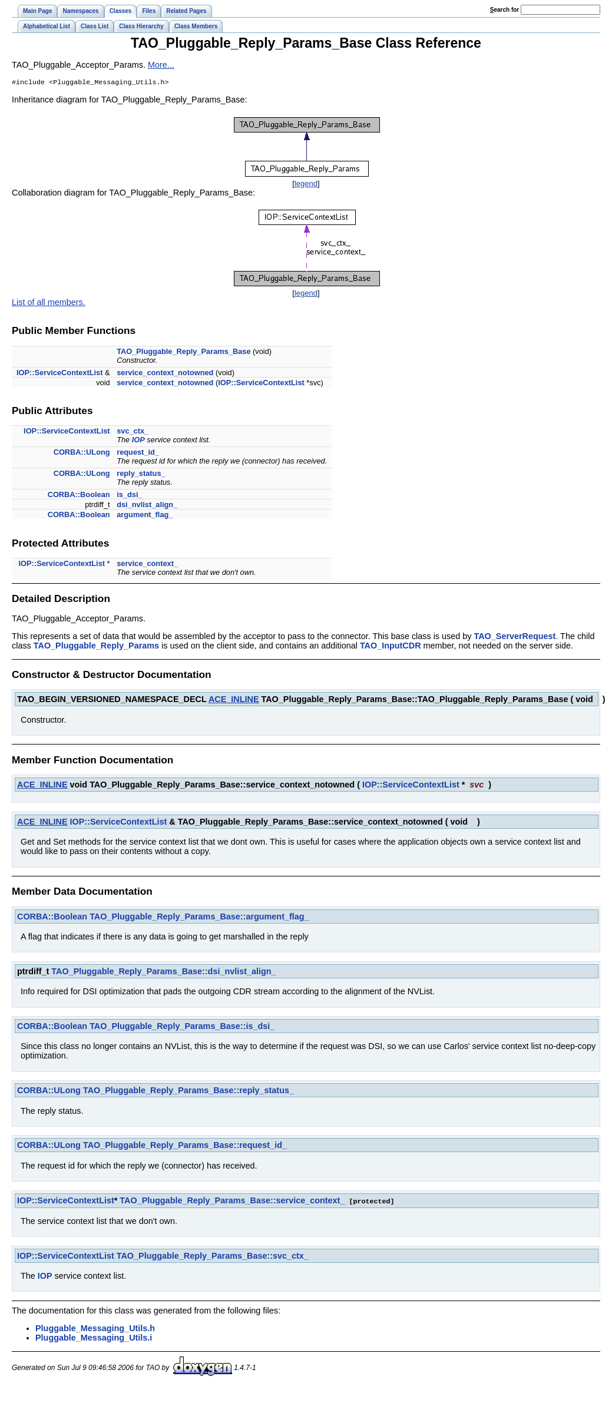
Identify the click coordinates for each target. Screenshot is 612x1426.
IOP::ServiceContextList (59, 373)
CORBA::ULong (82, 453)
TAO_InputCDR (390, 646)
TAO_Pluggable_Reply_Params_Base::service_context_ (232, 1201)
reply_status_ (141, 474)
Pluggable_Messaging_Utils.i (93, 1338)
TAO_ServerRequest (514, 637)
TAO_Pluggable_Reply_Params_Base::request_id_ (185, 1146)
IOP (138, 440)
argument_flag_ (145, 515)
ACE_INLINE (234, 700)
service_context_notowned (165, 373)
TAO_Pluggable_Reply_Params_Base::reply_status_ (188, 1091)
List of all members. (48, 303)
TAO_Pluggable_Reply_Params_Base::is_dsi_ (182, 1027)
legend (306, 184)
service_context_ (147, 564)
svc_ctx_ (132, 432)
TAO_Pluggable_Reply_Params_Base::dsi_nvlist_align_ (163, 972)
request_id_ (138, 453)
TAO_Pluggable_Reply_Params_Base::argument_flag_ (199, 917)
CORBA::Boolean (79, 495)
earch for (504, 9)
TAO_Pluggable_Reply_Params (96, 646)
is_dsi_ (129, 495)
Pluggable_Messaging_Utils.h (95, 1329)
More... (161, 65)
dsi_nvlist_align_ (147, 505)
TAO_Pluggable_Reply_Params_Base (183, 352)
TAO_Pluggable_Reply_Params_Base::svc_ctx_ (213, 1256)
